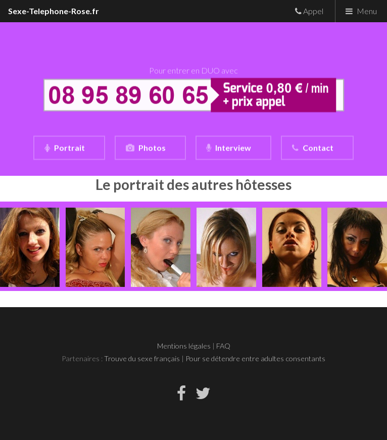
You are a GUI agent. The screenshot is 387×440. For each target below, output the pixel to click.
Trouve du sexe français (142, 358)
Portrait (69, 148)
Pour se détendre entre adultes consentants (255, 358)
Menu (367, 11)
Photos (152, 148)
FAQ (223, 345)
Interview (233, 148)
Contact (318, 148)
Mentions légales (184, 345)
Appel (312, 11)
